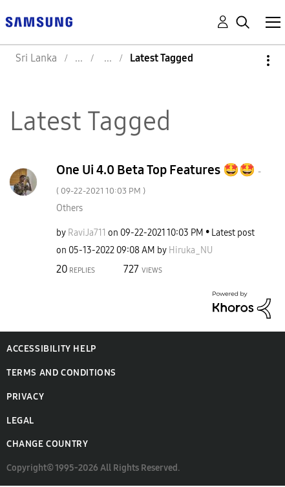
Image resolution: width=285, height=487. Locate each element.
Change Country (47, 443)
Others (69, 208)
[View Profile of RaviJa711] (87, 232)
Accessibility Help (51, 348)
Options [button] (246, 61)
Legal (20, 420)
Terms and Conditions (61, 372)
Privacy (25, 396)
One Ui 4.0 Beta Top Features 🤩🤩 (158, 179)
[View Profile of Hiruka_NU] (191, 250)
